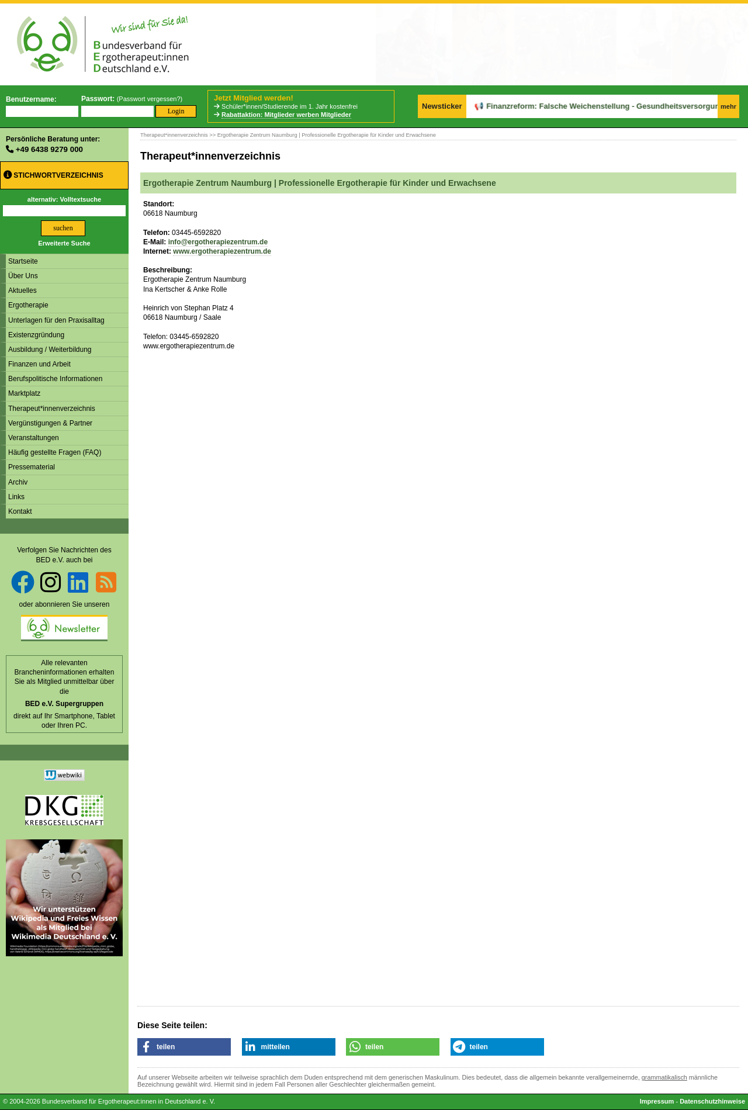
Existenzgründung (36, 335)
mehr (728, 106)
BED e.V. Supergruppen (64, 704)
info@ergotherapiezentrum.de (218, 242)
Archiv (17, 482)
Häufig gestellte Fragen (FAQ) (54, 452)
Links (16, 497)
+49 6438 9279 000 (49, 149)
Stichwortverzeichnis (53, 175)
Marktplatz (24, 393)
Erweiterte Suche (64, 243)
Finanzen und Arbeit (39, 364)
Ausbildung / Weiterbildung (50, 349)
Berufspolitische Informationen (55, 379)
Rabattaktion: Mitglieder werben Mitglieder (286, 114)
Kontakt (20, 511)
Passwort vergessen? (149, 98)
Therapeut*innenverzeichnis (51, 408)
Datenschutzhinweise (712, 1101)
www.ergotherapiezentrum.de (222, 251)
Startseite (23, 261)
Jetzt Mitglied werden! (253, 98)
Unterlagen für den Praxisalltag (56, 320)
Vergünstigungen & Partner (50, 423)
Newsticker (442, 106)
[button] (184, 1047)
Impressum (657, 1101)
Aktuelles (22, 290)
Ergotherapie (28, 305)
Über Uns (23, 276)
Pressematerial (31, 467)
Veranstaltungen (33, 438)
